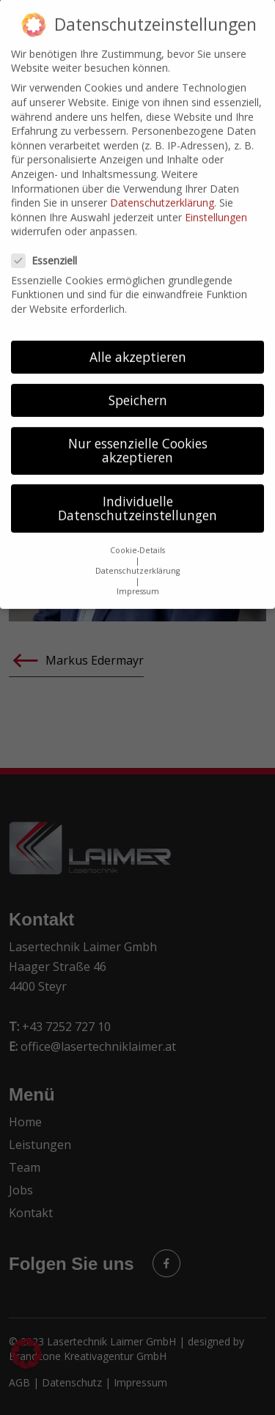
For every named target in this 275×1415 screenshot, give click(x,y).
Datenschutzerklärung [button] (137, 559)
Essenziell (49, 249)
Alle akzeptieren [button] (137, 345)
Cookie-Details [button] (137, 538)
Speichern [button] (138, 388)
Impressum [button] (138, 580)
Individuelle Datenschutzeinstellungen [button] (137, 497)
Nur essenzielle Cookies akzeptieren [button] (138, 439)
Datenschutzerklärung (162, 191)
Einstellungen (216, 206)
